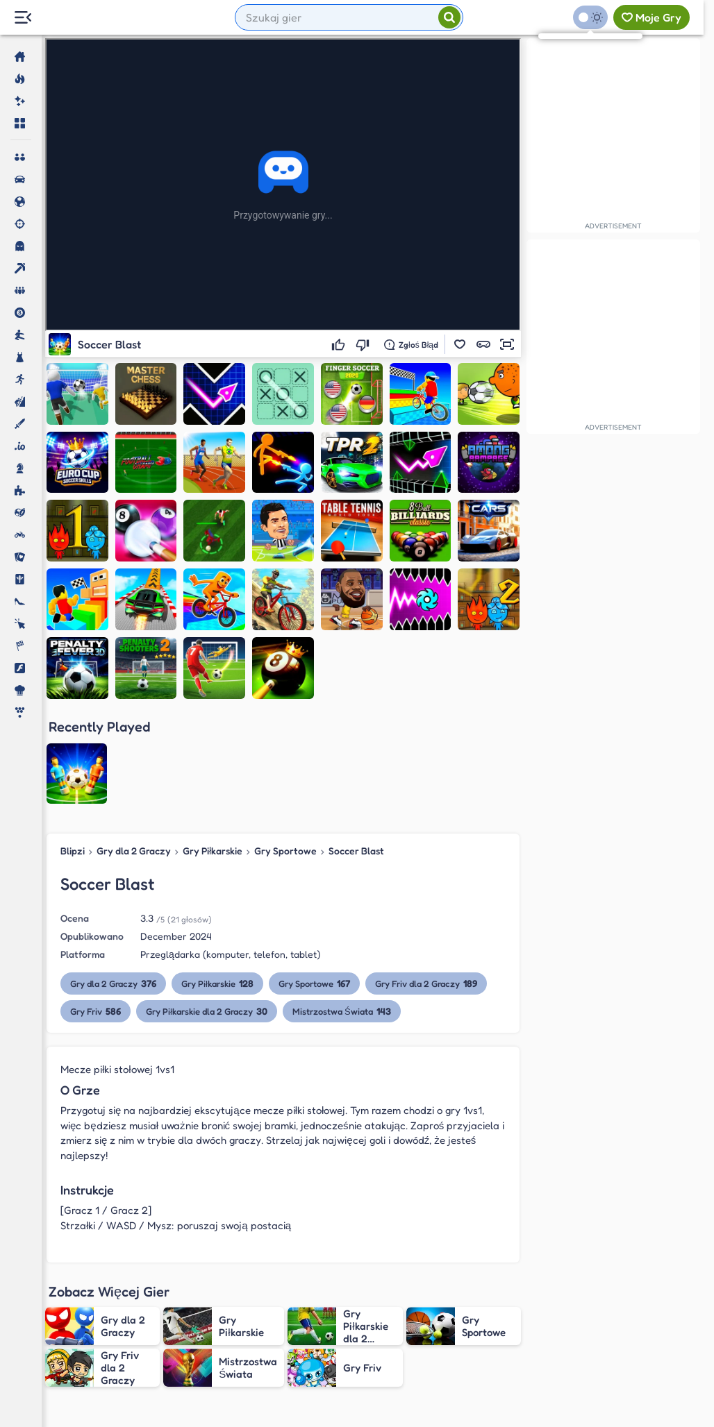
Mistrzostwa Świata (341, 909)
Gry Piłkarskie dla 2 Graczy (206, 909)
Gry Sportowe (285, 749)
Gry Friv (95, 909)
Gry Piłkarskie (212, 749)
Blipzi (72, 749)
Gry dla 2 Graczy (134, 749)
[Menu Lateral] (22, 17)
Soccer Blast (356, 749)
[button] (459, 344)
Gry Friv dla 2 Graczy (426, 882)
